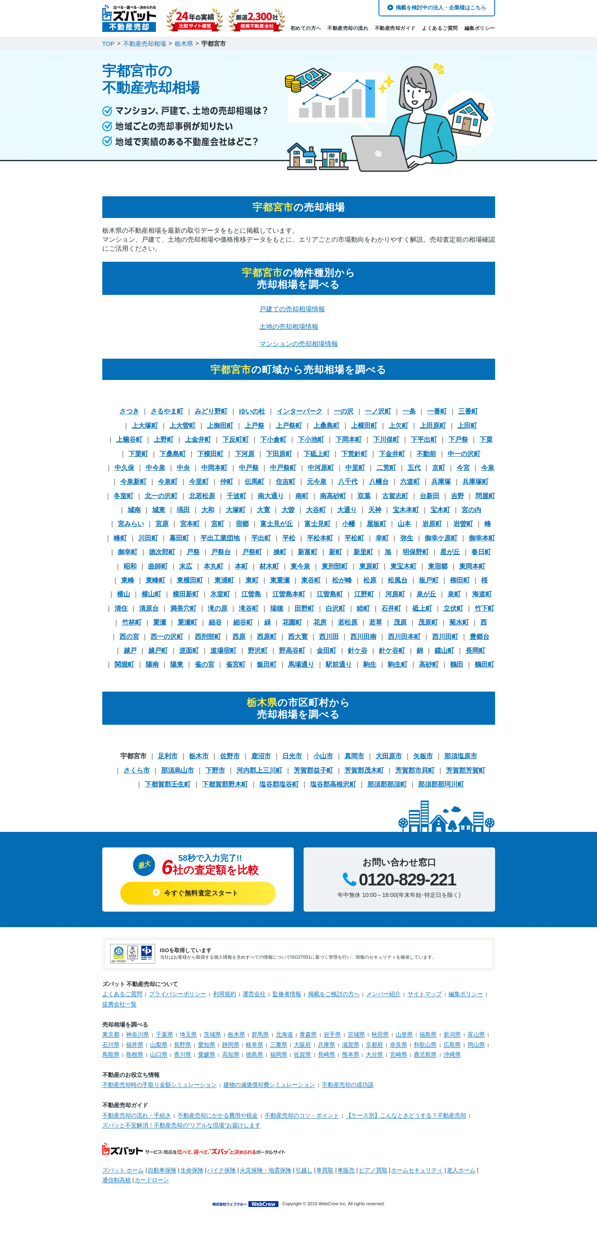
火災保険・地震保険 (265, 1170)
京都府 (374, 1044)
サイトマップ (425, 994)
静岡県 (230, 1044)
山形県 (404, 1034)
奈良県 (398, 1044)
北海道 (284, 1034)
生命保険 (191, 1170)
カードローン (152, 1180)
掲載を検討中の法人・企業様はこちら (441, 7)
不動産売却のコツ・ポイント (302, 1115)
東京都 (110, 1034)
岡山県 (476, 1044)
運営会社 (254, 994)
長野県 (182, 1044)
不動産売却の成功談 (348, 1084)
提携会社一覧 (119, 1004)
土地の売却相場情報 (288, 326)
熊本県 (350, 1054)
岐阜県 (254, 1044)
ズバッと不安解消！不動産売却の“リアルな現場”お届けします (181, 1125)
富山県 (476, 1034)
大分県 (374, 1054)
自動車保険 (162, 1170)
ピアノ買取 (373, 1170)
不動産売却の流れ (347, 28)
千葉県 (164, 1034)
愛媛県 (206, 1054)
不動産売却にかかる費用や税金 (218, 1115)
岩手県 (332, 1034)
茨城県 (212, 1034)
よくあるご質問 (440, 28)
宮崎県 (398, 1054)
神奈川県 (137, 1034)
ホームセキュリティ (417, 1170)
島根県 (134, 1054)
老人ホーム (461, 1170)
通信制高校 (116, 1180)
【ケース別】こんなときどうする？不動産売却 (406, 1115)
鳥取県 (110, 1054)
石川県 (110, 1044)
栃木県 (236, 1034)
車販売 (346, 1170)
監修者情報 (287, 994)
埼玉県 (188, 1034)
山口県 (158, 1054)
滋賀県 (350, 1044)
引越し (304, 1170)
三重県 (278, 1044)
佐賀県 (302, 1054)
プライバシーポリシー (177, 994)
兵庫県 (326, 1044)
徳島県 (254, 1054)
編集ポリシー (479, 28)
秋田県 (380, 1034)
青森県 (308, 1034)
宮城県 (356, 1034)
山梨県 (158, 1044)
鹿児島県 (425, 1054)
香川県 (182, 1054)
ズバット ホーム (123, 1170)
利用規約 (224, 994)
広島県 (452, 1044)
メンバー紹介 (383, 994)
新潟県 (452, 1034)
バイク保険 (221, 1170)
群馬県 (260, 1034)
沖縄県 (452, 1054)
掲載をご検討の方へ (334, 994)
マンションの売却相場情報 (298, 343)
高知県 (230, 1054)
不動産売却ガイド (395, 28)
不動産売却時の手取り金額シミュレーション (159, 1084)
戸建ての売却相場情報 (292, 309)
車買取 (324, 1170)
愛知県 (206, 1044)
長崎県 (326, 1054)
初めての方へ (306, 28)
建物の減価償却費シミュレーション (269, 1084)
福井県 (134, 1044)
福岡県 (278, 1054)
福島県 (428, 1034)
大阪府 (302, 1044)
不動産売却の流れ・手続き (136, 1115)
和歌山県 (425, 1044)
